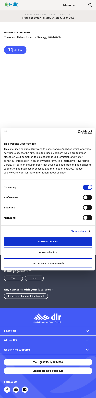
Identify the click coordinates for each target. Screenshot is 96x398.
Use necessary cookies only (48, 263)
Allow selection (48, 252)
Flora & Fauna (59, 14)
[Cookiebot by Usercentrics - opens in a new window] (77, 132)
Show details (78, 231)
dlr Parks (41, 14)
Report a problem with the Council (26, 296)
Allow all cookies (48, 241)
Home (28, 14)
